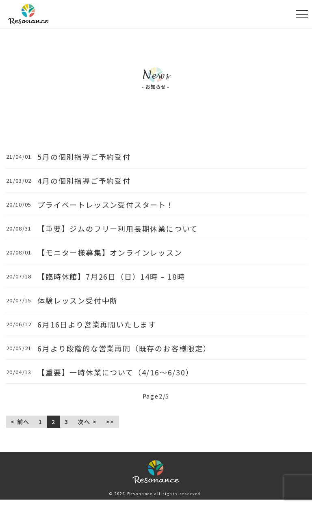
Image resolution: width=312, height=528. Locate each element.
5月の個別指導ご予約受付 (84, 157)
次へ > (87, 422)
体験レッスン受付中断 (77, 300)
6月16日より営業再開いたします (96, 324)
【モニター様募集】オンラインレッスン (109, 253)
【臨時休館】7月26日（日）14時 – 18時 (111, 277)
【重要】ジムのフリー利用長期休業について (117, 229)
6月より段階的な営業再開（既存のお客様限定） (124, 348)
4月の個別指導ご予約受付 (84, 181)
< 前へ (20, 422)
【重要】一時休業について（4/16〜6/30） (115, 372)
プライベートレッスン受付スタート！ (105, 205)
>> (110, 422)
